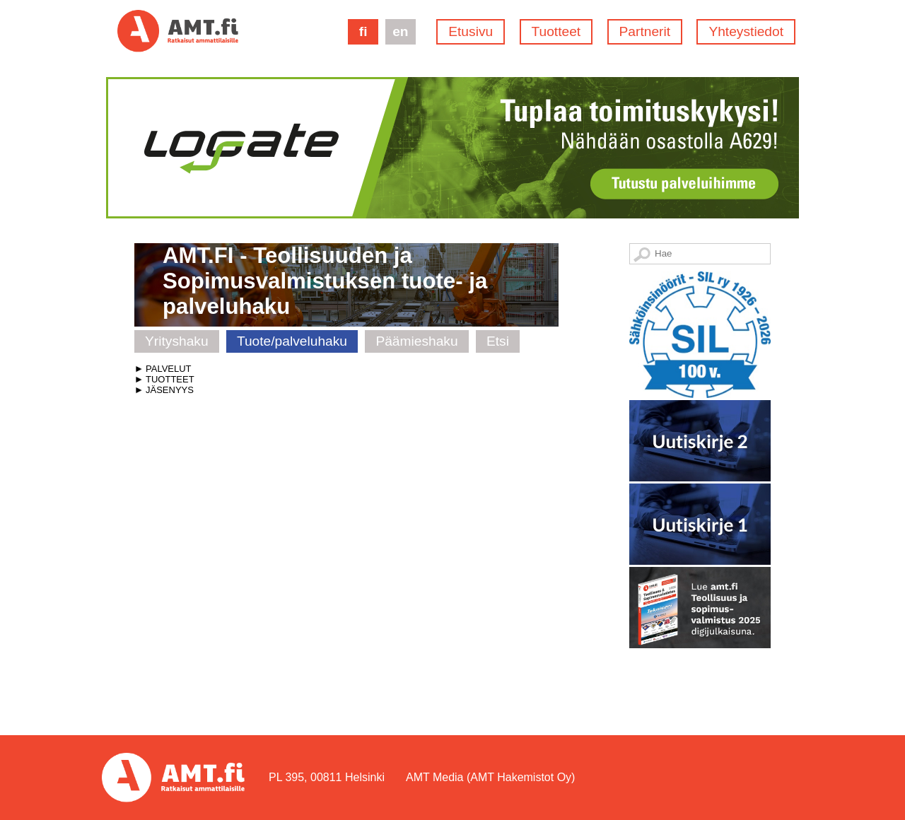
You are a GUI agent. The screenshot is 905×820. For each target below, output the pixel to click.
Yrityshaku (177, 341)
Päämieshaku (416, 341)
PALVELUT (169, 368)
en (400, 31)
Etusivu (470, 31)
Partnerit (645, 31)
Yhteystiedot (745, 31)
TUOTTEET (170, 379)
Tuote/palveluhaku (292, 341)
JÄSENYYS (170, 390)
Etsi (497, 341)
